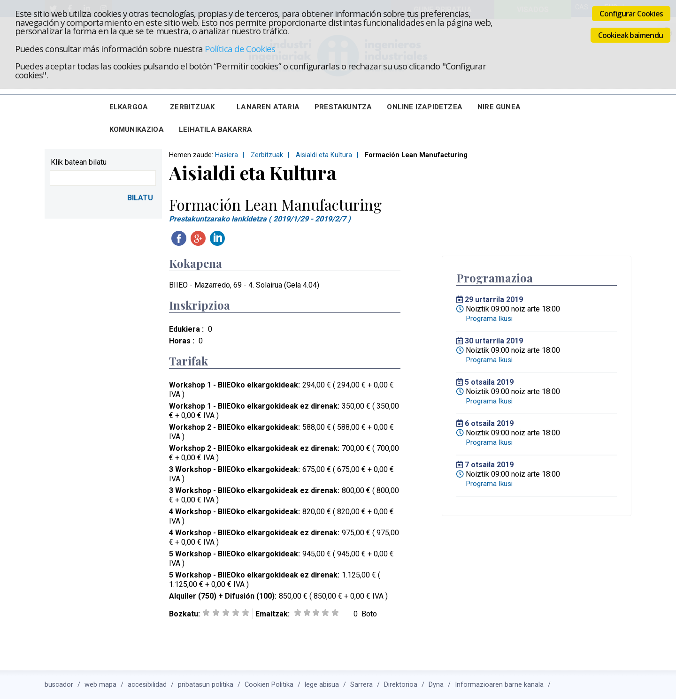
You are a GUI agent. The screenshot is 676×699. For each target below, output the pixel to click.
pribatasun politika (205, 685)
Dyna (436, 685)
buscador (59, 685)
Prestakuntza (343, 107)
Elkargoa (128, 107)
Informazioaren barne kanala (499, 685)
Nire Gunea (499, 107)
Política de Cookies (240, 48)
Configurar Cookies (631, 13)
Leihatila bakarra (215, 129)
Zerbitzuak (192, 107)
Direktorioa (400, 685)
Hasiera (226, 155)
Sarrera (361, 685)
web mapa (100, 685)
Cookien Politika (269, 685)
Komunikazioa (136, 129)
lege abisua (322, 685)
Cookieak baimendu (630, 35)
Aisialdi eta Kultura (324, 155)
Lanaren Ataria (268, 107)
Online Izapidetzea (424, 107)
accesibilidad (147, 685)
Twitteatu (236, 238)
